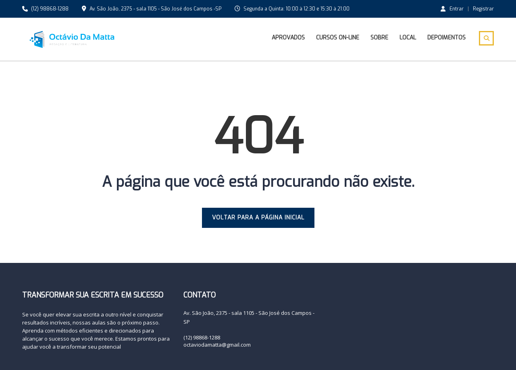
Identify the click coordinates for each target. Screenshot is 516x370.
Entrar (452, 8)
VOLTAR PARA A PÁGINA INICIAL (258, 217)
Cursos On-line (337, 37)
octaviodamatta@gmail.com (217, 344)
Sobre (379, 37)
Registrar (483, 8)
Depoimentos (446, 37)
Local (407, 37)
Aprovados (288, 37)
